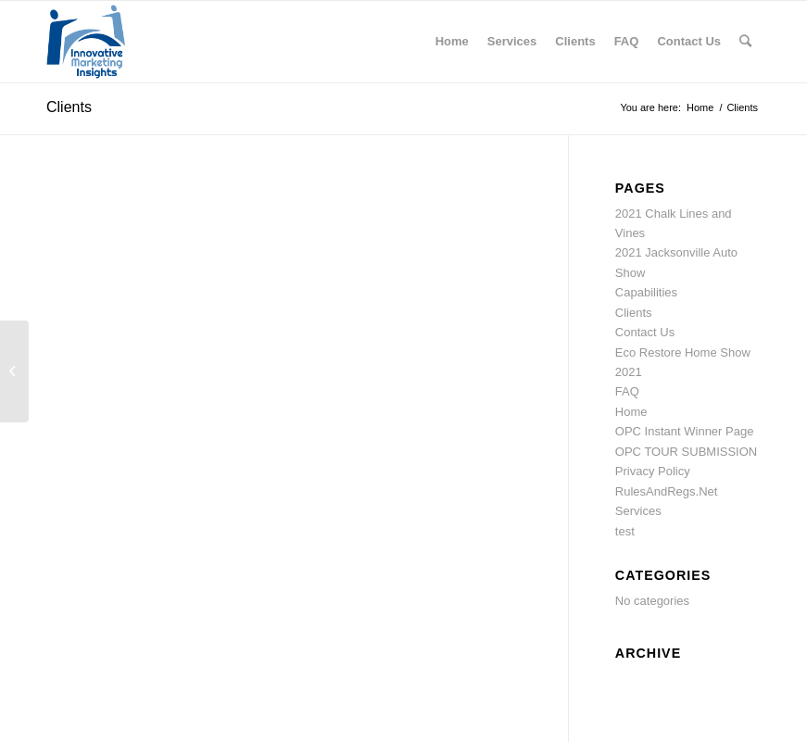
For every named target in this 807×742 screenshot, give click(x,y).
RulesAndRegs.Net (666, 491)
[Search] (745, 41)
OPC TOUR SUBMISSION (686, 452)
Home (631, 412)
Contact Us (645, 332)
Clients (69, 107)
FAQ (627, 391)
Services (638, 511)
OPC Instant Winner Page (684, 431)
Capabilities (646, 292)
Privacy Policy (652, 471)
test (625, 531)
